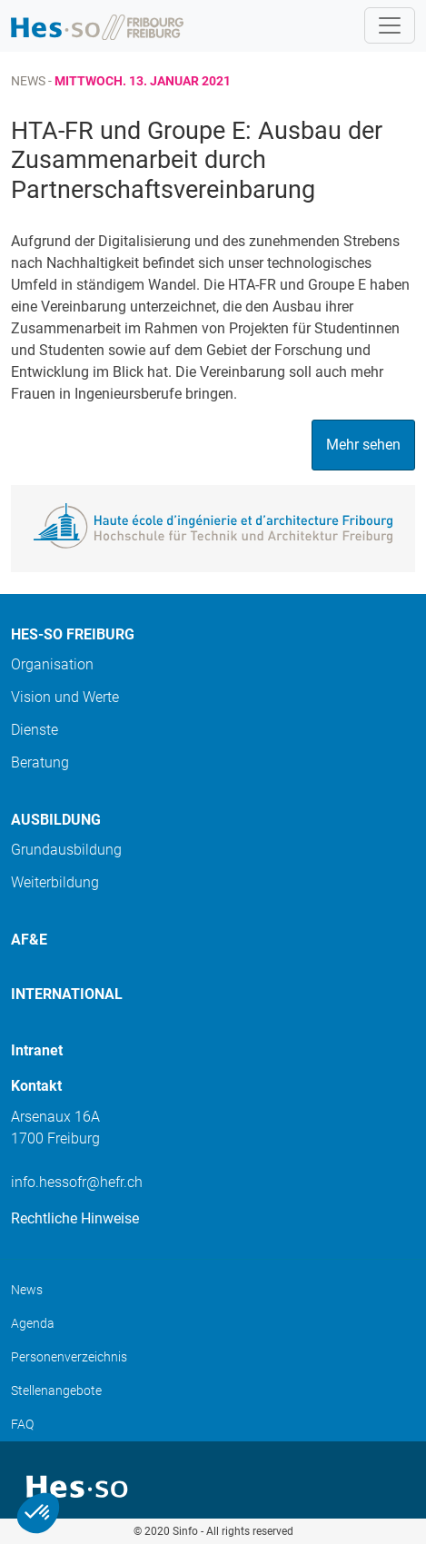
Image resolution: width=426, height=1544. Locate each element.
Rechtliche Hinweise (75, 1218)
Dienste (34, 729)
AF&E (29, 939)
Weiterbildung (55, 882)
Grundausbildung (66, 849)
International (67, 994)
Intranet (37, 1050)
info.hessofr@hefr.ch (77, 1182)
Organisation (52, 664)
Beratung (40, 762)
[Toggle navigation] (389, 25)
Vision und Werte (65, 697)
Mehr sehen (363, 444)
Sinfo (185, 1531)
